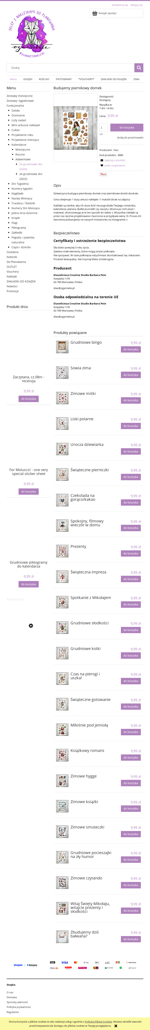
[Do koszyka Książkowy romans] (131, 757)
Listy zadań (19, 120)
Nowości (12, 286)
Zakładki (17, 232)
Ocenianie (18, 115)
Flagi (15, 223)
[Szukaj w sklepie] (71, 67)
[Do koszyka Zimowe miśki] (131, 400)
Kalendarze (19, 144)
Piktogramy (19, 227)
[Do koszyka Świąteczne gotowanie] (131, 706)
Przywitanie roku (22, 135)
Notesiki (12, 257)
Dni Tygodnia (20, 184)
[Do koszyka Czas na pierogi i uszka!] (131, 681)
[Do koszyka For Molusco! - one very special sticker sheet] (28, 491)
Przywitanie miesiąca (25, 140)
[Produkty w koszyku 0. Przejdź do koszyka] (104, 13)
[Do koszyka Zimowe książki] (131, 808)
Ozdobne (13, 252)
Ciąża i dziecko (21, 247)
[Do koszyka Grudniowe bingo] (131, 349)
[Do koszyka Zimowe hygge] (131, 783)
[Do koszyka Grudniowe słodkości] (131, 630)
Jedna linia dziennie (25, 213)
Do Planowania (16, 262)
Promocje (13, 291)
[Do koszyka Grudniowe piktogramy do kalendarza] (28, 584)
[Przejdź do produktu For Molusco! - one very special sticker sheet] (28, 444)
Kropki (16, 218)
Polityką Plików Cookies (98, 1021)
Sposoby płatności (17, 1002)
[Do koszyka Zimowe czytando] (131, 885)
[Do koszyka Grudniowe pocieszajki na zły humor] (131, 859)
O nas (10, 992)
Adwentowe (23, 159)
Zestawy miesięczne (20, 96)
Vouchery (13, 271)
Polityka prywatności (19, 1007)
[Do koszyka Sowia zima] (131, 375)
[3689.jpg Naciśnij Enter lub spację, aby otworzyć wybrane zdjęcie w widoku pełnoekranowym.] (75, 127)
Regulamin (13, 1012)
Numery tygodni (22, 188)
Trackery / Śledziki (23, 203)
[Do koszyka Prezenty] (131, 553)
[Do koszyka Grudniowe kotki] (131, 655)
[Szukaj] (138, 67)
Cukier (16, 130)
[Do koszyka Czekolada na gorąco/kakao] (131, 502)
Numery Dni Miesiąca (26, 208)
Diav (116, 150)
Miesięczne (22, 149)
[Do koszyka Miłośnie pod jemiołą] (131, 732)
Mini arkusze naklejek (26, 125)
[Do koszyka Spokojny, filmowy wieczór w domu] (131, 528)
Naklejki (12, 276)
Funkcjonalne (15, 105)
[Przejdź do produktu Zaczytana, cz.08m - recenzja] (28, 352)
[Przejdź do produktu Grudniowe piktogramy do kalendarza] (28, 537)
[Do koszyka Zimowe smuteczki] (131, 834)
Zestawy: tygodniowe (20, 101)
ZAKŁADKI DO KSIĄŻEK (21, 281)
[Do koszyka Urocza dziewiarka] (131, 451)
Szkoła (16, 110)
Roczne (20, 154)
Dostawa (12, 997)
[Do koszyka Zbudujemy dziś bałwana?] (131, 939)
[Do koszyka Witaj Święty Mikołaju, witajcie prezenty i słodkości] (131, 911)
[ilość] (103, 127)
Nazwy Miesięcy (22, 198)
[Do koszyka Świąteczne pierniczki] (131, 477)
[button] (112, 160)
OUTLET (12, 267)
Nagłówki (17, 193)
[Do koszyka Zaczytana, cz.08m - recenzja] (28, 399)
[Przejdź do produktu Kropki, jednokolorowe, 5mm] (28, 644)
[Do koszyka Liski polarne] (131, 426)
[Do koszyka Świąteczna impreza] (131, 579)
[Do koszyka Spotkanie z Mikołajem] (131, 604)
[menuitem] (13, 79)
